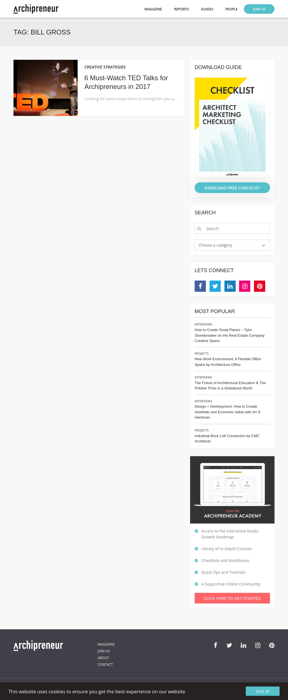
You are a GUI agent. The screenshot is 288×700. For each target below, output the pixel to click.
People (231, 9)
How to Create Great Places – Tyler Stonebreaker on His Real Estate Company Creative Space (230, 335)
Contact (105, 664)
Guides (207, 9)
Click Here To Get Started (232, 598)
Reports (181, 9)
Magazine (153, 9)
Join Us (259, 9)
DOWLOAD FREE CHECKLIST (232, 188)
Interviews (203, 324)
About (103, 657)
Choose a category (215, 245)
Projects (202, 353)
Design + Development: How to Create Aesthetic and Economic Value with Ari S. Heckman (228, 411)
